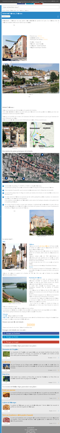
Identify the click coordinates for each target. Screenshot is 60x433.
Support (31, 431)
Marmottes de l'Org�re (10, 348)
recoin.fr (31, 427)
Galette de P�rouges (9, 402)
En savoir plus (37, 2)
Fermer (42, 2)
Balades (28, 430)
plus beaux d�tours (44, 245)
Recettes (33, 430)
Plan (34, 431)
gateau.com (33, 429)
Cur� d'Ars (6, 361)
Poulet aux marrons (8, 389)
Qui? (27, 431)
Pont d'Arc (6, 373)
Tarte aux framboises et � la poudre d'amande (17, 414)
